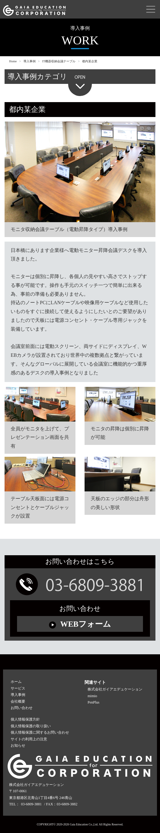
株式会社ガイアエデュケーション (115, 689)
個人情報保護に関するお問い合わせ (40, 732)
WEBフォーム (80, 624)
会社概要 (18, 701)
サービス (18, 688)
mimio (92, 696)
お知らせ (18, 745)
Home (13, 61)
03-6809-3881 (31, 804)
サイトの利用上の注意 (29, 739)
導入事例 (29, 61)
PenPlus (93, 702)
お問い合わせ (22, 708)
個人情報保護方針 (25, 719)
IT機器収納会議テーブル (59, 61)
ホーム (16, 682)
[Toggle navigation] (150, 9)
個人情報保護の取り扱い (31, 726)
